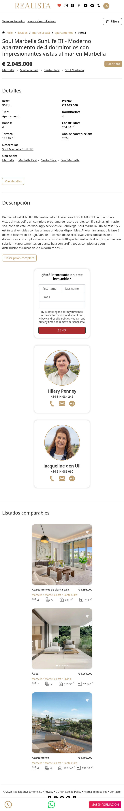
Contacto (115, 791)
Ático (35, 673)
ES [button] (106, 6)
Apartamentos (64, 32)
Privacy (42, 318)
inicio (7, 32)
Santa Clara (51, 70)
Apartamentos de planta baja (50, 589)
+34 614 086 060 (62, 471)
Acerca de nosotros (95, 791)
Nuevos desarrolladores (41, 21)
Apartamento (40, 757)
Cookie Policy (73, 791)
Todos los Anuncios (13, 21)
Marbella (8, 70)
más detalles (13, 181)
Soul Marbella (74, 70)
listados (23, 32)
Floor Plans (113, 64)
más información (105, 805)
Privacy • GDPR (53, 791)
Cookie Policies (61, 318)
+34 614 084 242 (62, 397)
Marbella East (41, 32)
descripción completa (19, 258)
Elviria (67, 679)
